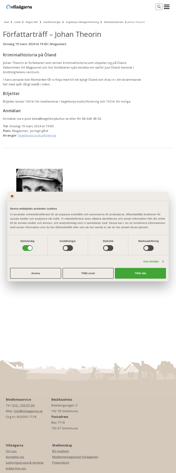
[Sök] (159, 7)
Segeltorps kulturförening (37, 135)
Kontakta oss (15, 457)
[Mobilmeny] (166, 6)
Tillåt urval (88, 273)
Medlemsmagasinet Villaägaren (75, 457)
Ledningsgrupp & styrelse (25, 462)
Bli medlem (60, 451)
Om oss (11, 451)
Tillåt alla (140, 273)
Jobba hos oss (16, 468)
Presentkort (60, 462)
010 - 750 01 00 (23, 405)
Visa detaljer (151, 261)
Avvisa (35, 273)
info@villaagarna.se (28, 411)
